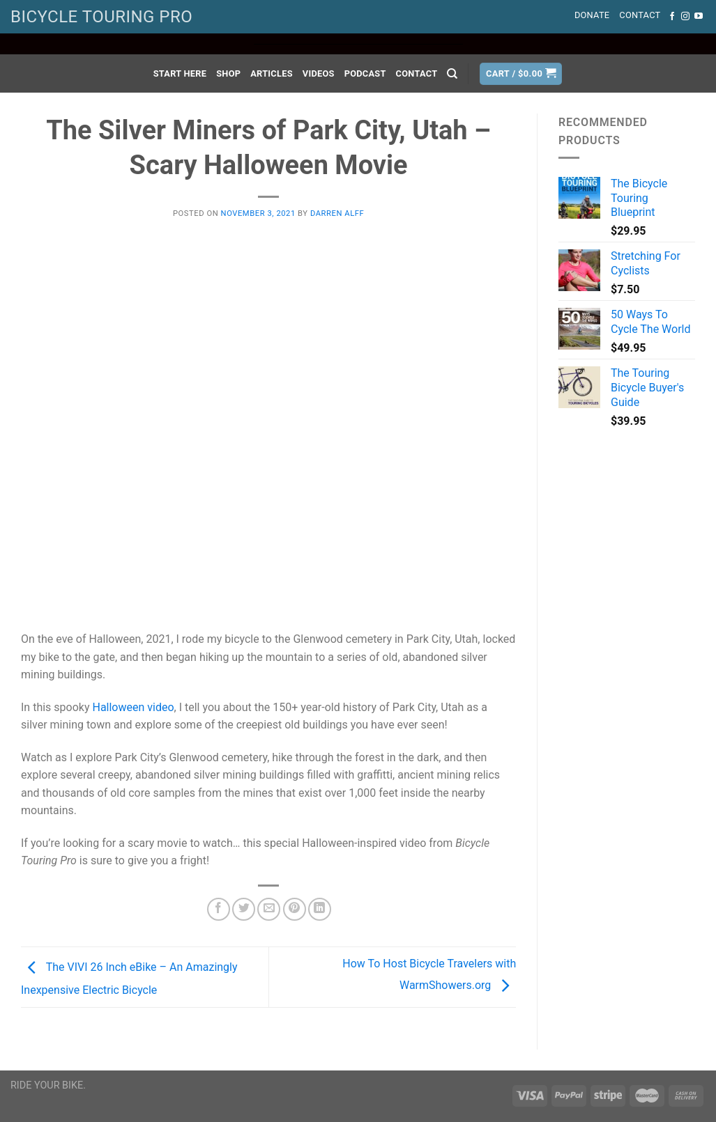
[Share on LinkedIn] (319, 909)
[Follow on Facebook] (672, 17)
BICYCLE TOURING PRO (101, 16)
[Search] (452, 74)
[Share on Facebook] (218, 909)
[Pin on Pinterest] (294, 909)
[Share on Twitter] (243, 909)
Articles (271, 73)
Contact (639, 15)
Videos (319, 73)
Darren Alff (337, 213)
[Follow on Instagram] (685, 17)
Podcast (365, 73)
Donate (591, 15)
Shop (228, 73)
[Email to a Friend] (268, 909)
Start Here (180, 73)
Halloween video (133, 707)
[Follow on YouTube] (698, 17)
